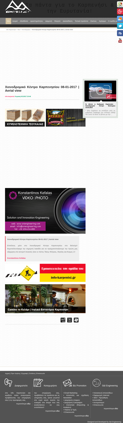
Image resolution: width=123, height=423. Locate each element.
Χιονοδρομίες (26, 29)
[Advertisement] (61, 56)
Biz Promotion (79, 385)
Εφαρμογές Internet (101, 395)
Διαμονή (48, 21)
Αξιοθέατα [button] (24, 21)
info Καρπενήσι (11, 29)
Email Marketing (70, 393)
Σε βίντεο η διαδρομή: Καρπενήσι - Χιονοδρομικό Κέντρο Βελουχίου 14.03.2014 (100, 105)
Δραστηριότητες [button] (36, 21)
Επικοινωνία (40, 373)
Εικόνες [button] (93, 21)
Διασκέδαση (67, 21)
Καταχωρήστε (50, 385)
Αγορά (15, 21)
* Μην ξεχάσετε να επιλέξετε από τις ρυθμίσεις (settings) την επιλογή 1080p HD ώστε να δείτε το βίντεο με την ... (100, 112)
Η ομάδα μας (113, 21)
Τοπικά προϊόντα (81, 21)
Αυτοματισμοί (98, 402)
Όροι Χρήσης (15, 373)
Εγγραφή (25, 373)
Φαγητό (57, 21)
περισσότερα (21, 404)
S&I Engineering (110, 385)
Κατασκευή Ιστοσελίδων (103, 393)
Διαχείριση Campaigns (73, 402)
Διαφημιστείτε (21, 385)
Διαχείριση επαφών (72, 400)
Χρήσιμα (102, 21)
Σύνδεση (32, 373)
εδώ (29, 404)
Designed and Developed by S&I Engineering (104, 422)
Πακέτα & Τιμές (70, 410)
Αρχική (7, 373)
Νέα (8, 21)
